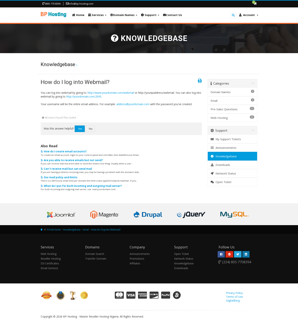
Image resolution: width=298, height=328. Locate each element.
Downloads (220, 165)
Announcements (224, 148)
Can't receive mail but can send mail (66, 168)
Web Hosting (48, 254)
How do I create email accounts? (64, 151)
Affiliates (135, 263)
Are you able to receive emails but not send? (72, 160)
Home (78, 15)
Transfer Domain (95, 258)
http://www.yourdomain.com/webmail (111, 92)
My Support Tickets (226, 139)
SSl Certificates (50, 263)
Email (86, 229)
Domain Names (123, 15)
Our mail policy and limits (59, 177)
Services (97, 15)
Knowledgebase (224, 156)
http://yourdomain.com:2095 (83, 96)
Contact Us (172, 15)
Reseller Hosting (51, 258)
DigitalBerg (233, 300)
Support (150, 15)
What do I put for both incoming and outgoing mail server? (81, 186)
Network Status (223, 173)
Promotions (137, 258)
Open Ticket (221, 182)
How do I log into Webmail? (106, 229)
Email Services (49, 268)
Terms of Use (234, 296)
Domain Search (94, 254)
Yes (80, 128)
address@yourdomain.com (132, 104)
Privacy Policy (234, 293)
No (91, 128)
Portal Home (54, 229)
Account (248, 15)
